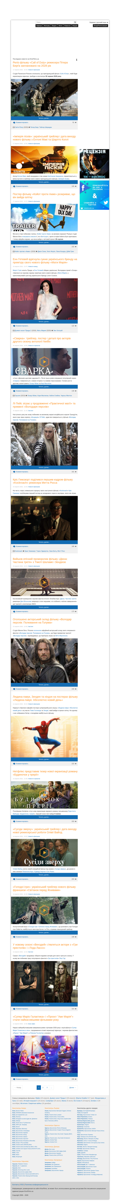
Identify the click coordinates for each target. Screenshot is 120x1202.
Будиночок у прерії (27, 814)
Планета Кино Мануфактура (87, 1154)
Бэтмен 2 (94, 1101)
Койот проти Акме (43, 234)
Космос (84, 1116)
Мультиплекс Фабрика (85, 1160)
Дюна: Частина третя (68, 599)
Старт (15, 1152)
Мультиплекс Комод (19, 1134)
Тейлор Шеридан (45, 127)
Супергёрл (49, 1101)
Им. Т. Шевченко (86, 1164)
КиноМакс (51, 1168)
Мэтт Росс (61, 551)
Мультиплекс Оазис (87, 1166)
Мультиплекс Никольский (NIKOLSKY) (25, 1174)
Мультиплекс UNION (86, 1128)
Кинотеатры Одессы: (52, 1125)
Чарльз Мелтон (66, 395)
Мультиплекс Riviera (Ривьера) (56, 1128)
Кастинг (30, 410)
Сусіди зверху (60, 869)
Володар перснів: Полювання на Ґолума (34, 633)
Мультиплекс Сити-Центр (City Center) (90, 1142)
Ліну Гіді (62, 958)
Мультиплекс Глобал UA (87, 1114)
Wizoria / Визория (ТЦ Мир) (88, 1138)
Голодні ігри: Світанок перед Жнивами (43, 927)
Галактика (83, 1126)
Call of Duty (64, 73)
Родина (83, 1124)
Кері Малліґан (46, 383)
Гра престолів (53, 958)
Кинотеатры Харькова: (20, 1161)
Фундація (34, 417)
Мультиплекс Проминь (85, 1134)
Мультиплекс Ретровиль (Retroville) (23, 1140)
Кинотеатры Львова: (52, 1108)
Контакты (15, 1184)
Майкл (37, 1098)
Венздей (22, 956)
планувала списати (29, 236)
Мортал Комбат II (82, 1098)
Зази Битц (53, 551)
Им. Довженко (52, 1164)
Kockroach (18, 551)
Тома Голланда (35, 710)
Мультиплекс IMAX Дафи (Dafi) (55, 1151)
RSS (22, 1184)
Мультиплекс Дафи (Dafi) (22, 1172)
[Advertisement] (60, 41)
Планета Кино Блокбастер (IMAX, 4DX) (24, 1146)
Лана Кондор (61, 251)
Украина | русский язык (98, 22)
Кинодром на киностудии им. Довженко (24, 1118)
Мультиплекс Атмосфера (21, 1130)
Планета (84, 1168)
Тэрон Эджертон (42, 551)
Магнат (16, 1126)
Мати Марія (62, 273)
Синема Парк (51, 1140)
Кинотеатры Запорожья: (53, 1160)
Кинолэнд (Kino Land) (21, 1170)
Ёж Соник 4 (78, 1101)
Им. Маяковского (53, 1166)
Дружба (86, 1120)
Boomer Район (18, 1110)
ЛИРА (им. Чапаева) (19, 1124)
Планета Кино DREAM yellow (22, 1144)
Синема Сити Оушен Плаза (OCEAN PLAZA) (26, 1148)
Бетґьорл (44, 236)
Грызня (17, 395)
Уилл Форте (51, 251)
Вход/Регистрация (100, 25)
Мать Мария (41, 330)
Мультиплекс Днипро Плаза (88, 1170)
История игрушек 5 (30, 1101)
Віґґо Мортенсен (61, 636)
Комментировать (20, 122)
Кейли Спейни (54, 395)
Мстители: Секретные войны (30, 1103)
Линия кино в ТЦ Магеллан (21, 1122)
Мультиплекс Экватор (86, 1148)
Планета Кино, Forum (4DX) (54, 1116)
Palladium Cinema (20, 1164)
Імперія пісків (64, 179)
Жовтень (16, 1116)
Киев (16, 1168)
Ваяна (64, 1101)
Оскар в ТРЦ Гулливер (20, 1142)
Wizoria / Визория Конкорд (87, 1146)
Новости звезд (32, 266)
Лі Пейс (42, 417)
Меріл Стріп (17, 270)
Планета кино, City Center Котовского (57, 1138)
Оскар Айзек (34, 383)
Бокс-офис (31, 1024)
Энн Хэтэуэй (58, 330)
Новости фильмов (34, 70)
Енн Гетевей (38, 270)
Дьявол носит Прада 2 (23, 330)
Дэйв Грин (70, 251)
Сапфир (82, 1150)
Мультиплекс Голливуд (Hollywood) (90, 1174)
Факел (15, 1154)
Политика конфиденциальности (36, 1184)
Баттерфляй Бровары (86, 1110)
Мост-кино (50, 1149)
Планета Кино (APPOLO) (54, 1155)
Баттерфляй (82, 1112)
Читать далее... (44, 118)
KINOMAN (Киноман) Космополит (23, 1112)
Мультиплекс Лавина (19, 1136)
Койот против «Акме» (22, 251)
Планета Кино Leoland (53, 1114)
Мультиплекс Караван (20, 1132)
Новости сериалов (34, 345)
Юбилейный (83, 1162)
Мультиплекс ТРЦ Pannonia (87, 1158)
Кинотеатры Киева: (19, 1108)
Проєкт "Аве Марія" (21, 1033)
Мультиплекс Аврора (54, 1170)
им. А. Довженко (19, 1166)
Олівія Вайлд (18, 869)
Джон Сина (42, 251)
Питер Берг (34, 127)
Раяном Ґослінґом (36, 1033)
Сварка (16, 381)
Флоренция (17, 1156)
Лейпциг (16, 1120)
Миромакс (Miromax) (19, 1128)
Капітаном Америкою (55, 176)
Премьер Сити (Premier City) (86, 1136)
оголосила (37, 630)
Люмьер (85, 1118)
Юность (86, 1122)
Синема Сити (51, 1142)
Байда (50, 1162)
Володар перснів (20, 636)
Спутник (16, 1150)
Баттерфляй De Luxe (19, 1114)
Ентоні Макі (21, 176)
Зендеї (46, 710)
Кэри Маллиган (43, 395)
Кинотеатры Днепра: (52, 1146)
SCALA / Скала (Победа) (87, 1140)
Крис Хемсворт (30, 551)
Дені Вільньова (25, 601)
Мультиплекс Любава (86, 1172)
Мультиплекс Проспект (20, 1138)
